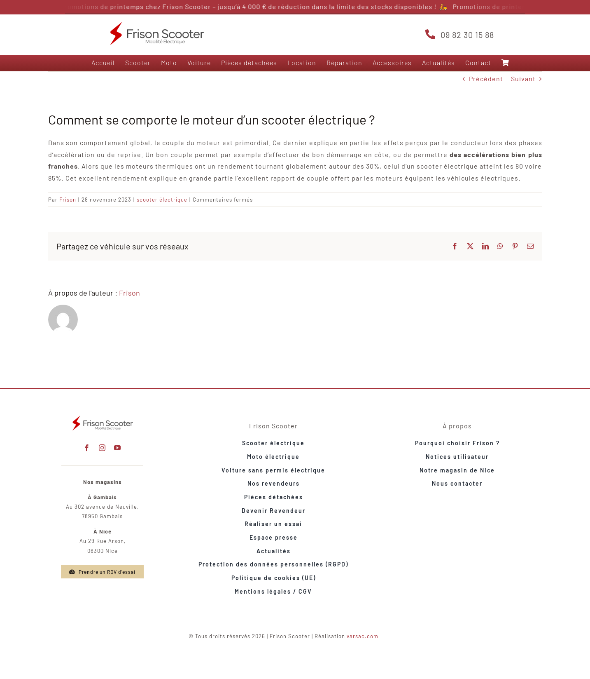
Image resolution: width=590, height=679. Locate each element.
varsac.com (362, 636)
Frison (67, 199)
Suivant (523, 78)
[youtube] (117, 447)
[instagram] (102, 447)
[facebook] (87, 447)
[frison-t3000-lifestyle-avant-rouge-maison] (102, 417)
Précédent (486, 78)
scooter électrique (162, 199)
